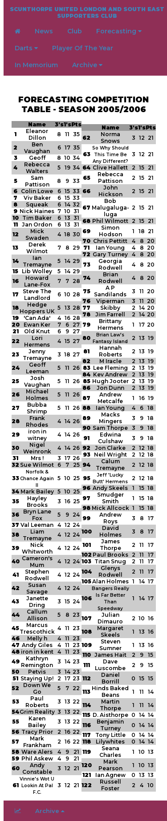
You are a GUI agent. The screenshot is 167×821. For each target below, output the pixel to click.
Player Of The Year (82, 48)
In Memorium (36, 65)
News (44, 31)
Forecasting (119, 31)
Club (74, 31)
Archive (87, 65)
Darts (26, 48)
